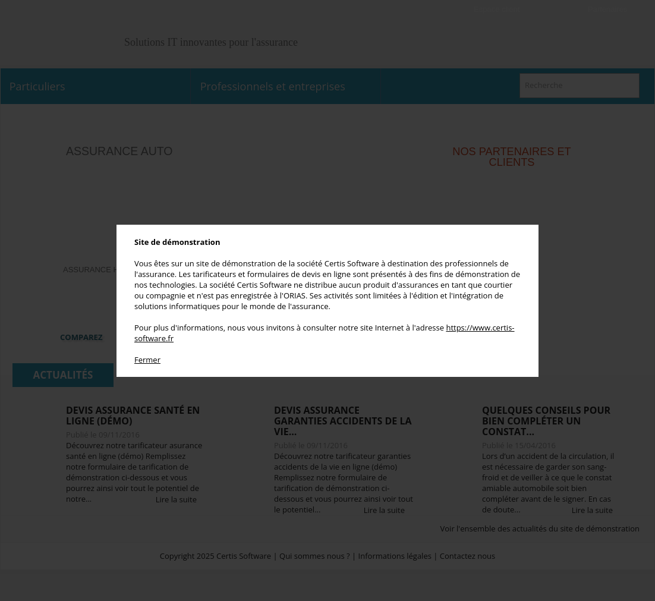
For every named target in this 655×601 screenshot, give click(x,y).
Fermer (147, 359)
